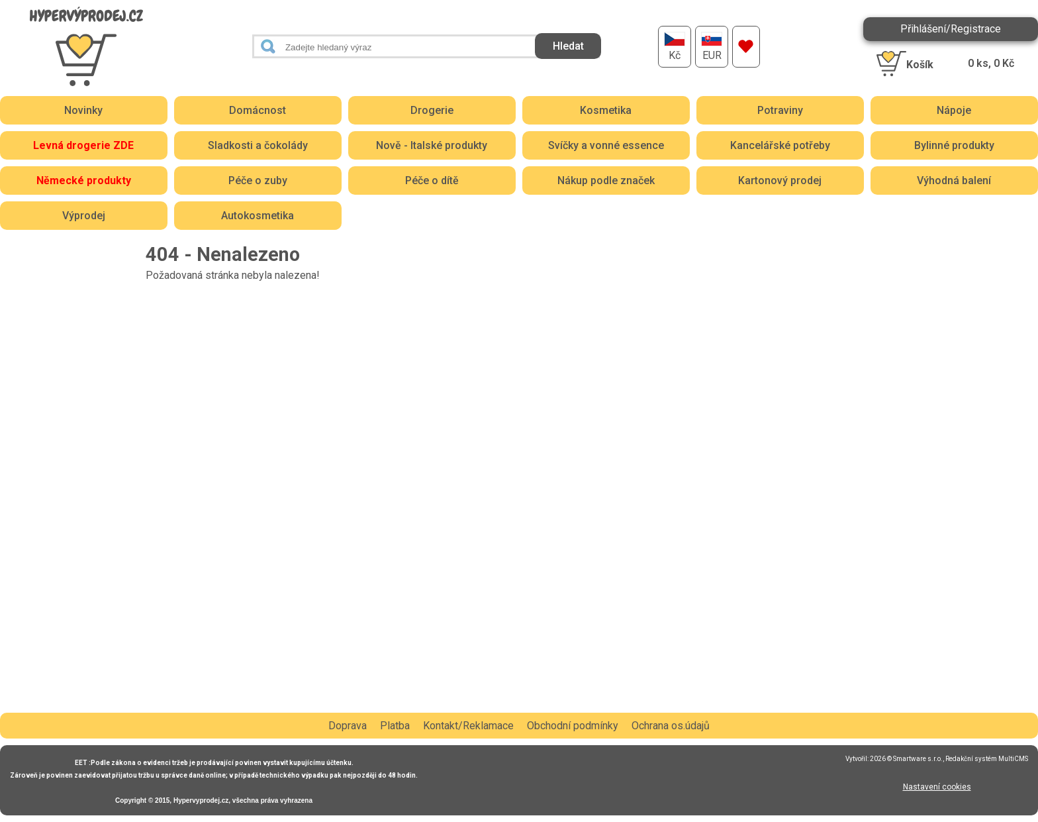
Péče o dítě (432, 180)
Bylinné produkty (954, 145)
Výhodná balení (954, 180)
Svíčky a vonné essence (606, 145)
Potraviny (780, 110)
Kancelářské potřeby (780, 145)
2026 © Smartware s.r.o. (906, 758)
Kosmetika (606, 110)
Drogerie (431, 110)
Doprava (347, 725)
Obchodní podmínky (572, 725)
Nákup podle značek (606, 180)
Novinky (83, 110)
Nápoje (954, 110)
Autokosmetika (257, 215)
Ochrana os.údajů (671, 725)
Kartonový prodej (780, 180)
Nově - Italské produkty (431, 145)
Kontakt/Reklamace (468, 725)
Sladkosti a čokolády (258, 145)
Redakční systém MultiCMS (986, 758)
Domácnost (257, 110)
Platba (395, 725)
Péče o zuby (257, 180)
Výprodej (83, 215)
